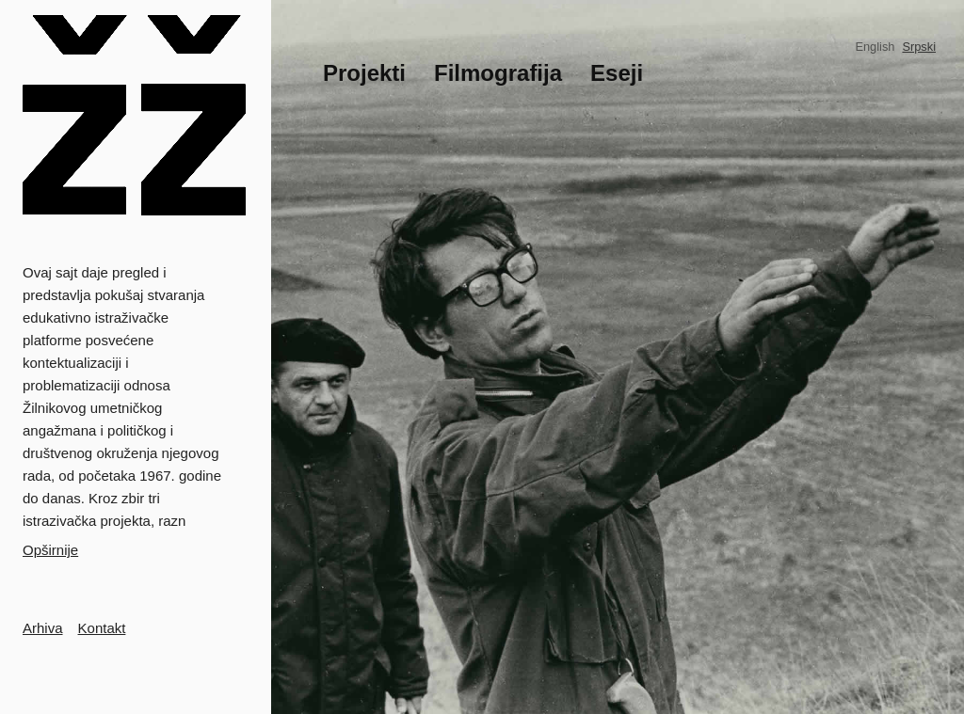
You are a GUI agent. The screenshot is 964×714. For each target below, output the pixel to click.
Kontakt (102, 628)
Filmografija (498, 73)
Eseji (616, 73)
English (874, 47)
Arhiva (43, 628)
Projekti (364, 73)
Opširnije (50, 550)
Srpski (919, 47)
